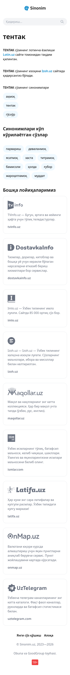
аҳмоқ (10, 96)
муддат (40, 176)
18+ (35, 662)
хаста (29, 158)
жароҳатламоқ (16, 176)
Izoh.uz (47, 71)
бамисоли (13, 167)
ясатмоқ (12, 158)
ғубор (48, 167)
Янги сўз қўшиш (29, 635)
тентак (10, 105)
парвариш (13, 149)
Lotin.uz (9, 55)
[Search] (62, 21)
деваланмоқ (37, 149)
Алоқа (48, 635)
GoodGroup (36, 653)
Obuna (18, 653)
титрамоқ (47, 158)
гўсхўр (10, 114)
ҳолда (32, 167)
